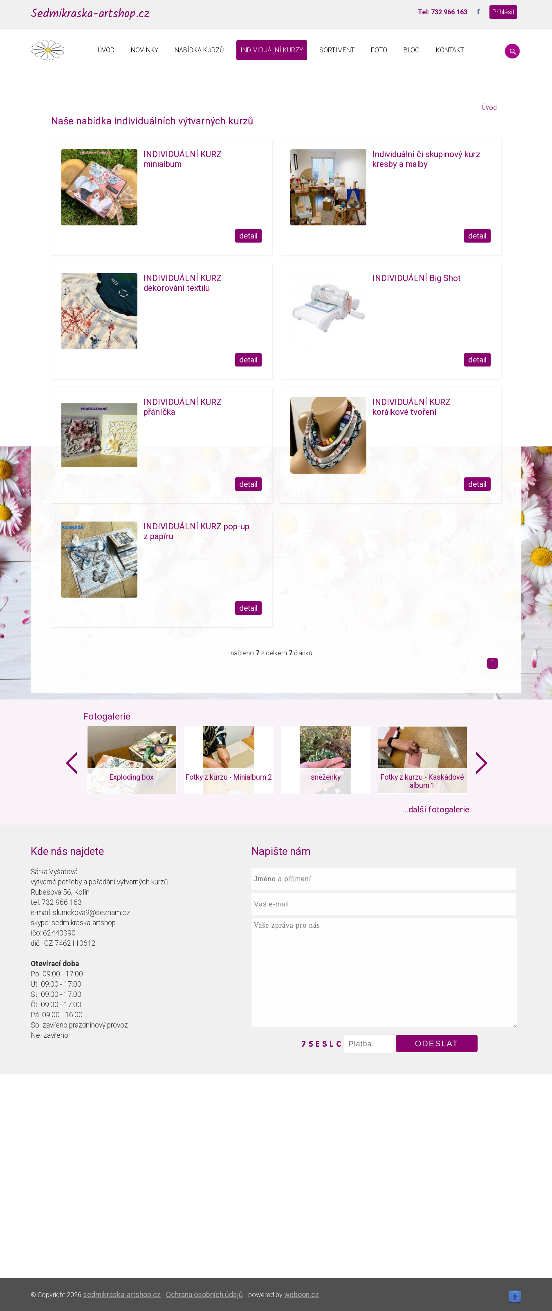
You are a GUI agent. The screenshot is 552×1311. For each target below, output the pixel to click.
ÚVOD (106, 50)
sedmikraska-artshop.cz (122, 1295)
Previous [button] (72, 763)
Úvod (489, 107)
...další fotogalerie (435, 809)
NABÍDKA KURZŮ (199, 50)
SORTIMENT (337, 50)
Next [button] (482, 763)
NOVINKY (144, 50)
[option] (131, 760)
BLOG (412, 50)
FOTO (379, 50)
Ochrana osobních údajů (204, 1295)
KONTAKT (450, 50)
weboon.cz (301, 1295)
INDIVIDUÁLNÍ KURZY (271, 50)
